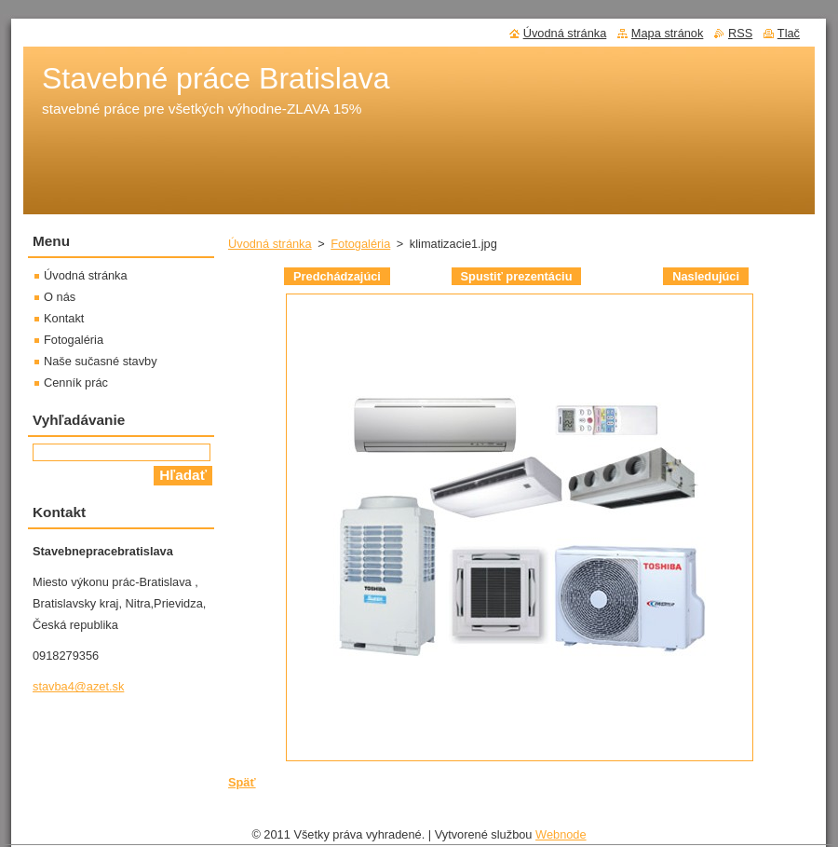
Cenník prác (76, 382)
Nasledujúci (705, 276)
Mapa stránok (667, 33)
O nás (59, 297)
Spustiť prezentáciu (517, 276)
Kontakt (64, 318)
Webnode (561, 834)
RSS (740, 33)
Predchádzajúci (337, 276)
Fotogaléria (360, 244)
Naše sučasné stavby (100, 361)
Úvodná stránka (270, 244)
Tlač (788, 33)
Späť (242, 782)
